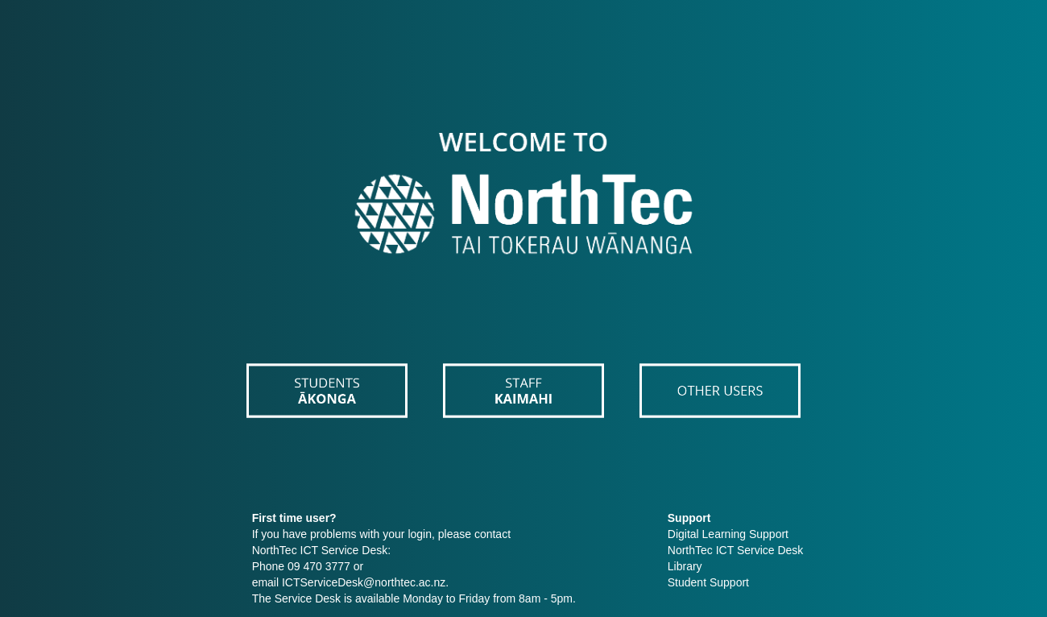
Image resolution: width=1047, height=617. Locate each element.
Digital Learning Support (728, 534)
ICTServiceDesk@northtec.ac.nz (363, 582)
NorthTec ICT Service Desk (736, 550)
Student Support (708, 582)
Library (685, 566)
